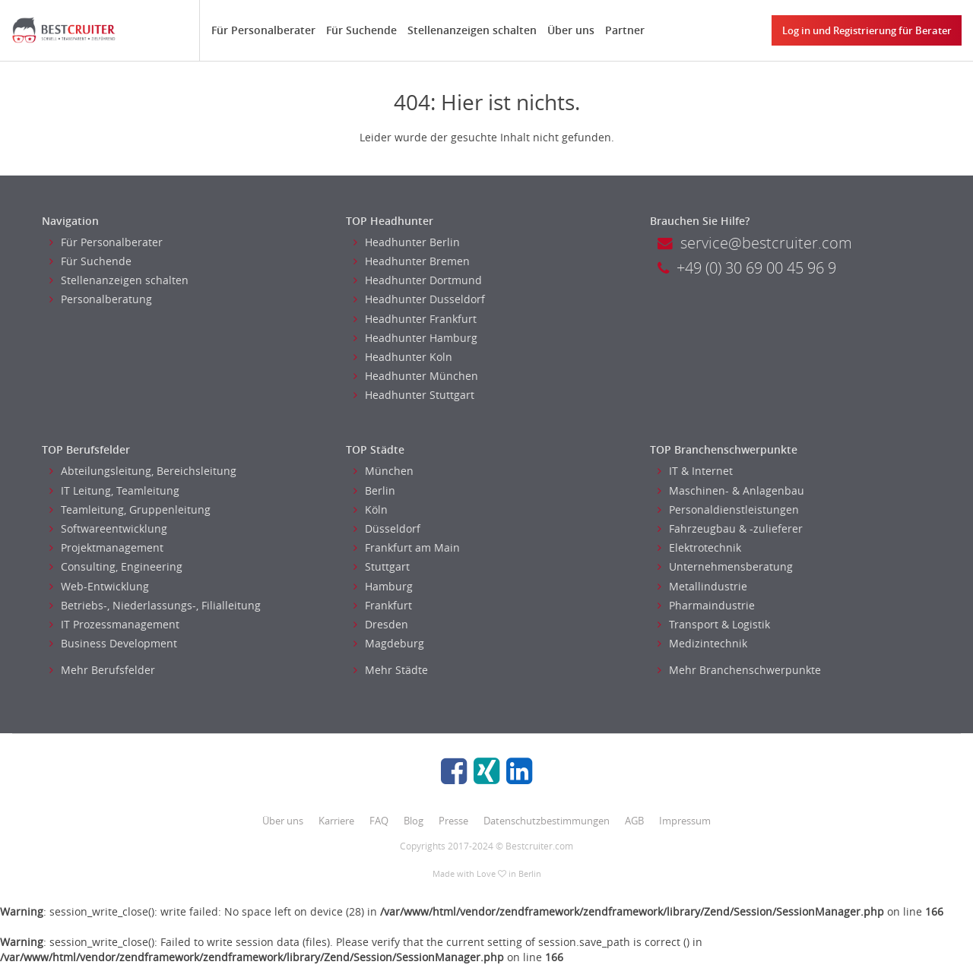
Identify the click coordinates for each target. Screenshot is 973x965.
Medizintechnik (702, 643)
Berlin (374, 490)
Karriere (336, 820)
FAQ (378, 820)
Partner (625, 30)
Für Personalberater (263, 30)
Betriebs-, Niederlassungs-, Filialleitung (155, 605)
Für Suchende (361, 30)
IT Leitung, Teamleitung (114, 490)
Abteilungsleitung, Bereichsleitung (142, 471)
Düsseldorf (386, 528)
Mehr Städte (390, 670)
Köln (370, 509)
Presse (453, 820)
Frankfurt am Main (406, 547)
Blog (413, 820)
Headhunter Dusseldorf (419, 299)
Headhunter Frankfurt (415, 319)
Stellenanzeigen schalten (472, 30)
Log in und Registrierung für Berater (867, 30)
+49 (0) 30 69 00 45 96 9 (747, 268)
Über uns (570, 30)
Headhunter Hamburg (415, 338)
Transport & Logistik (714, 624)
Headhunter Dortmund (417, 280)
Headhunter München (415, 376)
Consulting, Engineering (115, 566)
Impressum (685, 820)
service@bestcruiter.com (755, 243)
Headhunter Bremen (411, 261)
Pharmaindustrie (706, 605)
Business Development (113, 643)
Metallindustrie (702, 586)
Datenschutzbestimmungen (546, 820)
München (383, 471)
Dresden (380, 624)
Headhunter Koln (402, 357)
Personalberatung (100, 299)
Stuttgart (381, 566)
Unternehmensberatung (725, 566)
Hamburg (383, 586)
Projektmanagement (106, 547)
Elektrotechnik (699, 547)
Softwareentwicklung (108, 528)
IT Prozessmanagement (114, 624)
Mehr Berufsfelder (102, 670)
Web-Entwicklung (99, 586)
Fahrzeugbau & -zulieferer (730, 528)
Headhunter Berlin (406, 242)
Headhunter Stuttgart (413, 395)
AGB (634, 820)
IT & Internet (695, 471)
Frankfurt (382, 605)
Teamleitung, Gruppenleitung (130, 509)
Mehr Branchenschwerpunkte (739, 670)
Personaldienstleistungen (728, 509)
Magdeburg (388, 643)
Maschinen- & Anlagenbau (731, 490)
